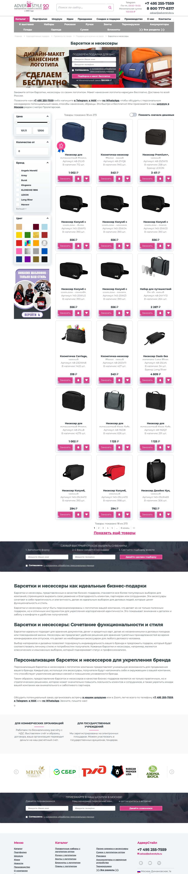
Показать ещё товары (114, 533)
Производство (133, 19)
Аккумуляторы (159, 24)
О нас (150, 19)
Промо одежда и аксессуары (112, 848)
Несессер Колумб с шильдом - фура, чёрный (73, 225)
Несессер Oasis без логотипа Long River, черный (155, 359)
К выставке (26, 24)
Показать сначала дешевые (156, 115)
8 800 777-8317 (160, 8)
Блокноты (113, 29)
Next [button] (171, 772)
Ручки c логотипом (65, 855)
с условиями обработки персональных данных (103, 70)
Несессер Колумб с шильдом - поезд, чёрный (155, 225)
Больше (20, 208)
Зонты (108, 24)
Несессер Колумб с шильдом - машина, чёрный (114, 225)
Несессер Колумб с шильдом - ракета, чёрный (114, 292)
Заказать (65, 178)
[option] (35, 771)
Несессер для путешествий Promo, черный (73, 427)
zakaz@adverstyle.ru (162, 12)
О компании (21, 870)
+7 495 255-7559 (159, 3)
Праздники (85, 19)
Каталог (21, 19)
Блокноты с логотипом (67, 862)
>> (134, 528)
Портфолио (40, 19)
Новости (18, 863)
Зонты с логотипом (65, 859)
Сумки (84, 29)
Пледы (27, 29)
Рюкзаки (69, 24)
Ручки (89, 24)
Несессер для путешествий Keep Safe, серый (114, 427)
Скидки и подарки (108, 19)
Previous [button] (16, 772)
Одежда (56, 29)
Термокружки (131, 24)
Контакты (164, 19)
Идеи (70, 19)
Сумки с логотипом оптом (110, 852)
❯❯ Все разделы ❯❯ (152, 29)
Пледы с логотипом (66, 866)
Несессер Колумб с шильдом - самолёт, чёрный (73, 292)
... (117, 528)
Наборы (49, 24)
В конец (125, 528)
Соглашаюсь (94, 70)
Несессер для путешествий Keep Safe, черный (155, 427)
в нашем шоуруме (94, 697)
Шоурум (57, 19)
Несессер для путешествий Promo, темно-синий (73, 158)
